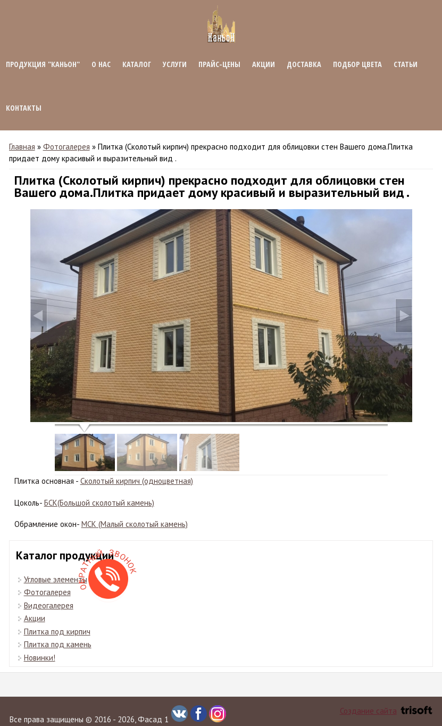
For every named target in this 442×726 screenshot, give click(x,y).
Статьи (406, 64)
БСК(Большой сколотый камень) (99, 503)
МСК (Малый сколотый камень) (134, 524)
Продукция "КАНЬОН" (43, 64)
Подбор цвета (357, 64)
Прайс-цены (219, 64)
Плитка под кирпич (57, 631)
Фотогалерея (66, 147)
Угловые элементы (55, 579)
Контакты (23, 108)
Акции (263, 64)
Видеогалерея (48, 605)
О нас (101, 64)
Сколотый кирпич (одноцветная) (136, 481)
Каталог (136, 64)
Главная (22, 147)
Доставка (304, 64)
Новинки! (39, 658)
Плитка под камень (57, 644)
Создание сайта (386, 711)
